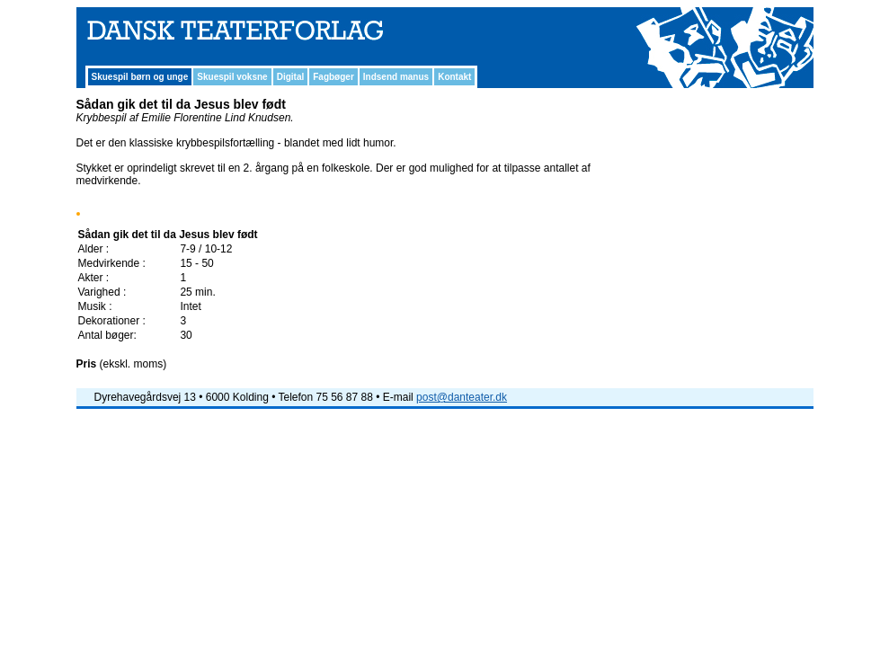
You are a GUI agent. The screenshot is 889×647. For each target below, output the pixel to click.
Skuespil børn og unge (140, 77)
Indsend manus (396, 77)
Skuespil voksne (232, 77)
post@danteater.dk (461, 397)
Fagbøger (333, 77)
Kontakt (454, 77)
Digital (291, 77)
